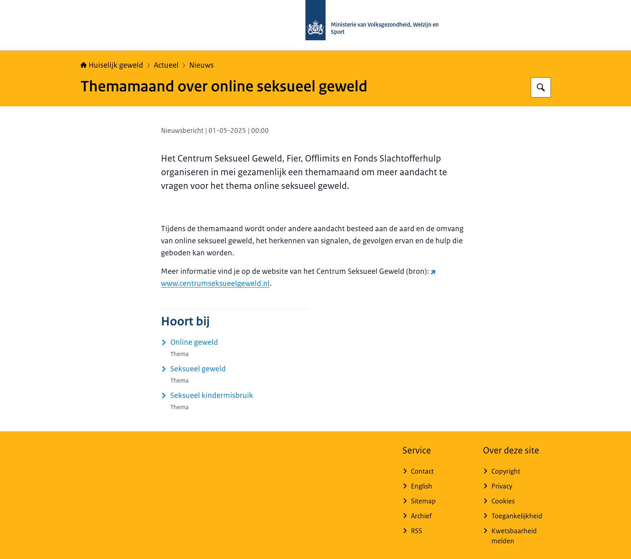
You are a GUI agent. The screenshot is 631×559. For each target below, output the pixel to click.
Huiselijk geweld (111, 65)
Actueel (166, 65)
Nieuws (201, 65)
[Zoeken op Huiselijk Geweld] (541, 87)
